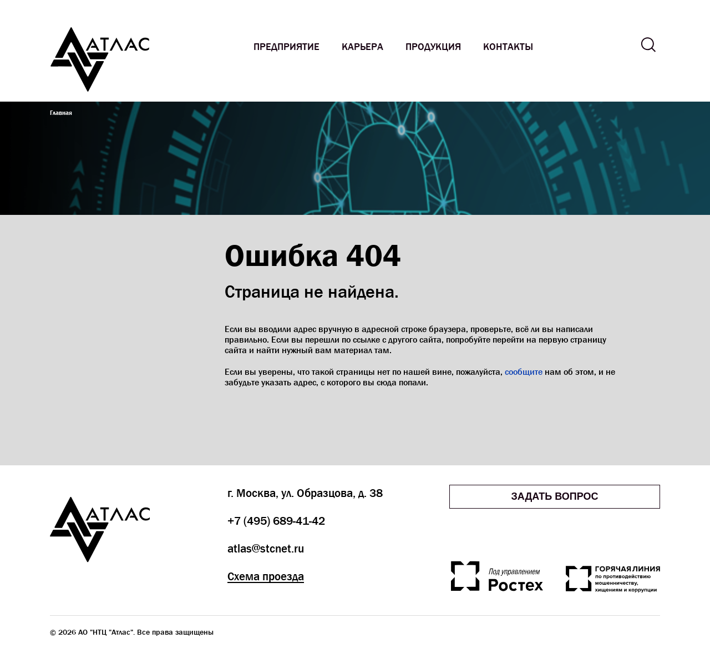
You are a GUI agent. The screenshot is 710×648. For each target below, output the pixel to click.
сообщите (523, 372)
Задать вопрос (554, 496)
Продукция (433, 47)
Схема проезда (265, 576)
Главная (61, 112)
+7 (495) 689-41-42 (276, 521)
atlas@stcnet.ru (265, 548)
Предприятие (286, 47)
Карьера (362, 47)
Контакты (508, 47)
